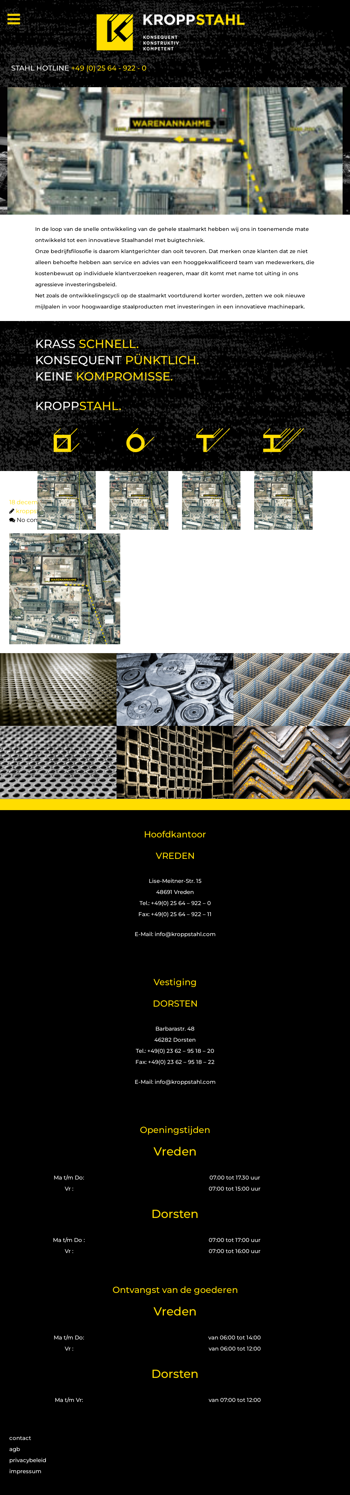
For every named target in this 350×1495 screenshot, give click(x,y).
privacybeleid (27, 1460)
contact (20, 1437)
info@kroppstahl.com (185, 934)
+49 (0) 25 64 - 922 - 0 (109, 68)
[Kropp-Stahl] (175, 32)
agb (14, 1449)
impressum (25, 1471)
